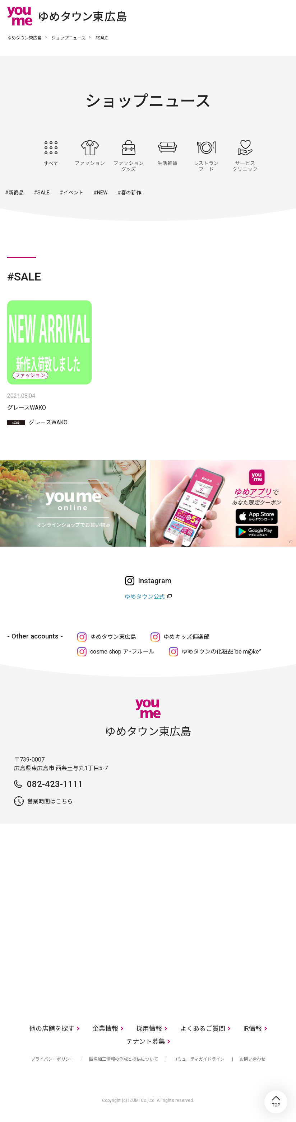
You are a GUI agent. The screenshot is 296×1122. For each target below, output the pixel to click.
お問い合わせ (252, 1059)
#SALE (42, 192)
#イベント (71, 192)
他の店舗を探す (51, 1028)
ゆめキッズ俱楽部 (186, 636)
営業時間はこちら (50, 801)
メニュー (283, 15)
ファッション (90, 156)
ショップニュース (68, 38)
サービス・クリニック (245, 156)
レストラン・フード (206, 156)
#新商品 (14, 192)
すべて (51, 156)
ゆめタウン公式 (145, 596)
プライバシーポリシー (52, 1059)
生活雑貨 (167, 156)
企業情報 (105, 1028)
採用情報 (149, 1028)
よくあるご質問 (202, 1028)
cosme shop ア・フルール (122, 651)
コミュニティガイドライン (199, 1059)
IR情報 (252, 1028)
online (262, 15)
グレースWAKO (26, 407)
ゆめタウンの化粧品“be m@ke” (221, 651)
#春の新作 (129, 192)
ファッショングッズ (129, 156)
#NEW (100, 192)
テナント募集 (145, 1041)
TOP (275, 1101)
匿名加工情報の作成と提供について (123, 1059)
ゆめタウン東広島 (24, 38)
